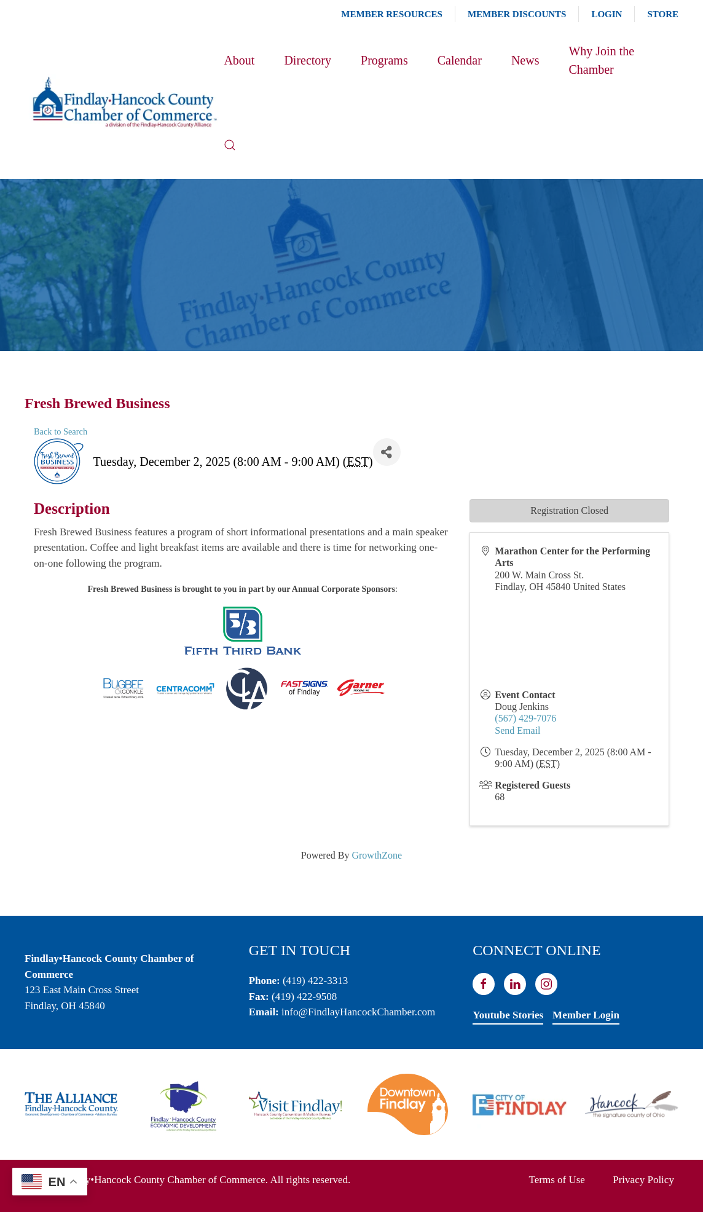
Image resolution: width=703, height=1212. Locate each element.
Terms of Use (557, 1180)
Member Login (585, 1015)
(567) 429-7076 (525, 718)
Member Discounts (517, 14)
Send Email (517, 730)
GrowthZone (377, 855)
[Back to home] (124, 102)
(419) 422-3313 (315, 980)
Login (606, 14)
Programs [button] (384, 60)
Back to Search (60, 431)
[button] (230, 145)
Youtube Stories (508, 1015)
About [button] (239, 60)
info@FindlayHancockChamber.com (358, 1012)
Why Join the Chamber (601, 60)
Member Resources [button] (391, 14)
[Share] (387, 452)
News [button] (525, 60)
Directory (307, 60)
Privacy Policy (643, 1180)
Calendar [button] (460, 60)
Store (662, 14)
